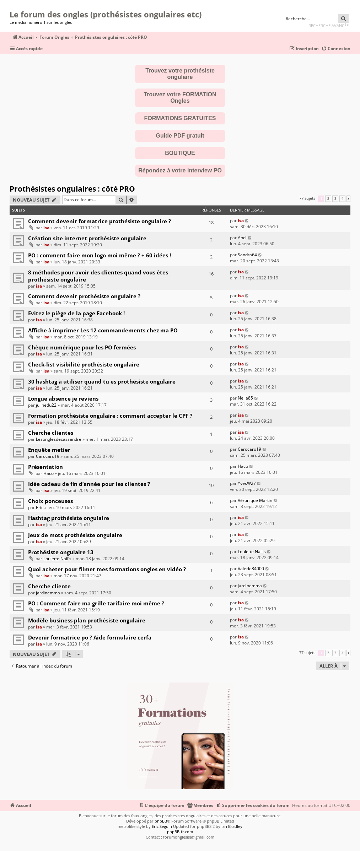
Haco (48, 473)
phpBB (161, 821)
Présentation (45, 466)
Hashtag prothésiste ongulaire (68, 517)
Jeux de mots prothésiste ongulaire (75, 535)
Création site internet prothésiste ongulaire (87, 238)
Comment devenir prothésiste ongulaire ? (84, 296)
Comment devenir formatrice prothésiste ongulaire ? (99, 221)
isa (46, 228)
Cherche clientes (50, 432)
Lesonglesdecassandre (58, 439)
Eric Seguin (162, 826)
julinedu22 (46, 405)
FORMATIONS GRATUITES (180, 118)
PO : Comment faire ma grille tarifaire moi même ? (96, 603)
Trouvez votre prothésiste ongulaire (180, 74)
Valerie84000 (251, 569)
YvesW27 (247, 483)
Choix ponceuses (50, 500)
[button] (348, 199)
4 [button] (342, 199)
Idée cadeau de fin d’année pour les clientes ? (89, 483)
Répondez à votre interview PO (180, 170)
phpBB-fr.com (180, 831)
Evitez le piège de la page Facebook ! (76, 313)
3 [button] (335, 199)
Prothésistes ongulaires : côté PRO (72, 189)
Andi (242, 238)
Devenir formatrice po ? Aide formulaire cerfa (89, 637)
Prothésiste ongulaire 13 (60, 552)
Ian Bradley (231, 826)
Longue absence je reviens (63, 398)
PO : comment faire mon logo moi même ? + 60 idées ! (99, 255)
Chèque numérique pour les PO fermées (82, 347)
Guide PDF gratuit (180, 136)
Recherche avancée (328, 25)
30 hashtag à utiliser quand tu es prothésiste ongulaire (102, 381)
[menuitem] (335, 49)
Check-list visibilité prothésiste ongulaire (83, 364)
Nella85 (245, 398)
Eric (39, 507)
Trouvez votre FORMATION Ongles (180, 97)
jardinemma (48, 593)
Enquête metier (49, 449)
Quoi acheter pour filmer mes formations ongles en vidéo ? (107, 569)
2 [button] (328, 199)
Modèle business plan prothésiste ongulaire (86, 620)
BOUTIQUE (180, 153)
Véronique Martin (255, 500)
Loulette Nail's (57, 559)
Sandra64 (247, 255)
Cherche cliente (49, 586)
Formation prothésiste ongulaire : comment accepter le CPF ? (110, 415)
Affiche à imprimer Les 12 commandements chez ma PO (103, 330)
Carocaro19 (47, 456)
